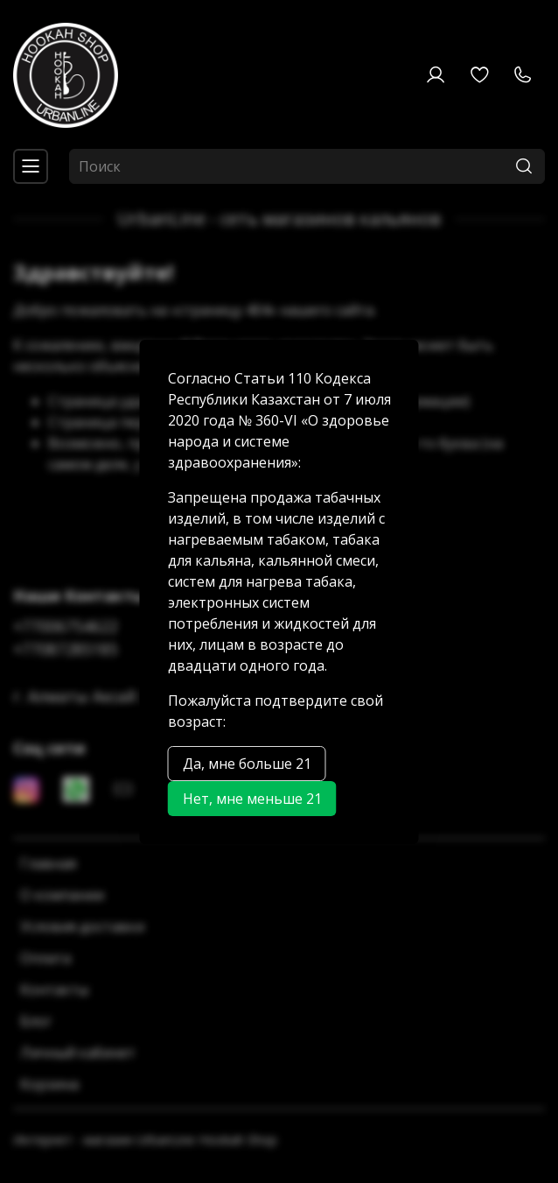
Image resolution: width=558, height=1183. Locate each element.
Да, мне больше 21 (247, 763)
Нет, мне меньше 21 (252, 798)
